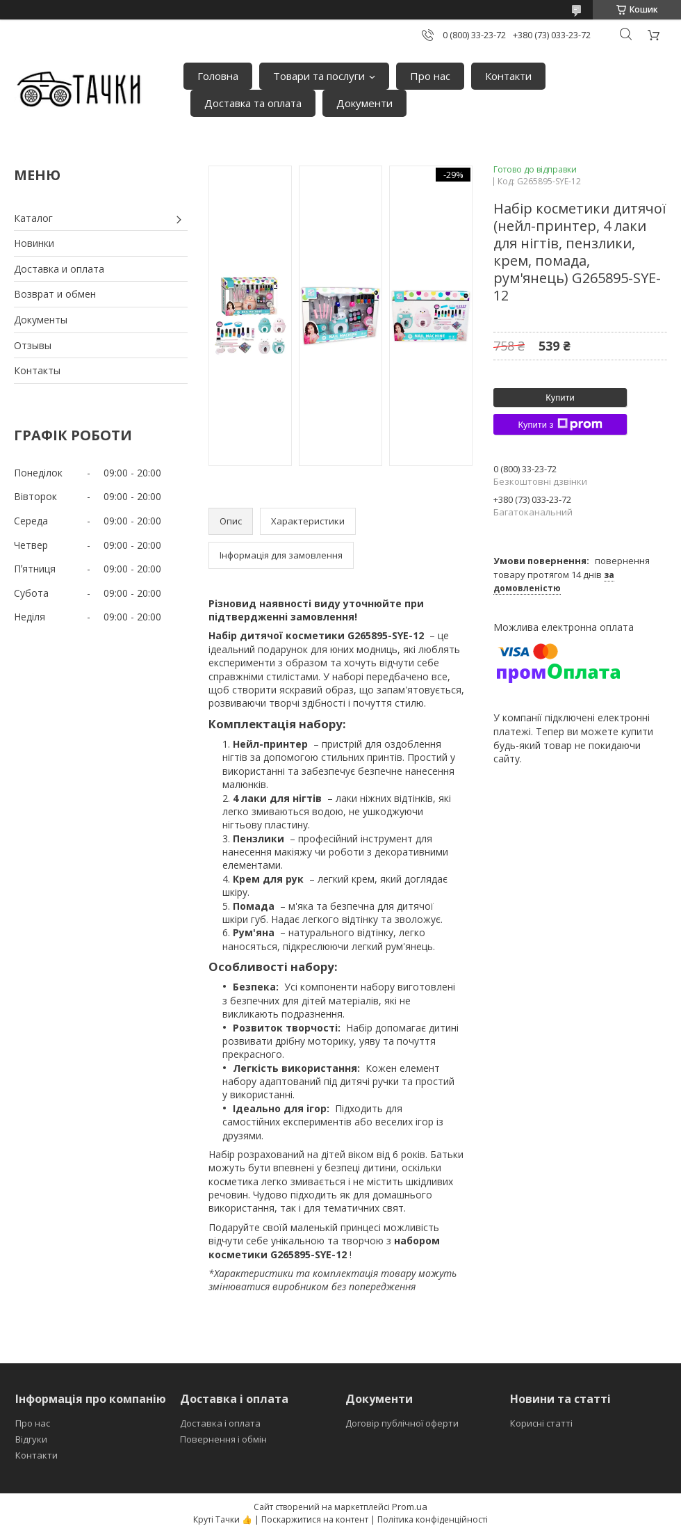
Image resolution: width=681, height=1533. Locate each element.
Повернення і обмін (223, 1439)
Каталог (33, 218)
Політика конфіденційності (432, 1519)
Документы (40, 319)
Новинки (34, 243)
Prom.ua (409, 1506)
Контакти (508, 76)
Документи (364, 103)
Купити (560, 397)
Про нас (430, 76)
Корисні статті (541, 1423)
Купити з (560, 424)
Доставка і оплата (220, 1423)
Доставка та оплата (253, 103)
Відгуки (31, 1439)
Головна (217, 76)
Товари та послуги (319, 76)
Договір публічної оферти (402, 1423)
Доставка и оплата (59, 268)
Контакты (37, 370)
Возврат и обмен (55, 293)
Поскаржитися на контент (314, 1519)
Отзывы (32, 345)
